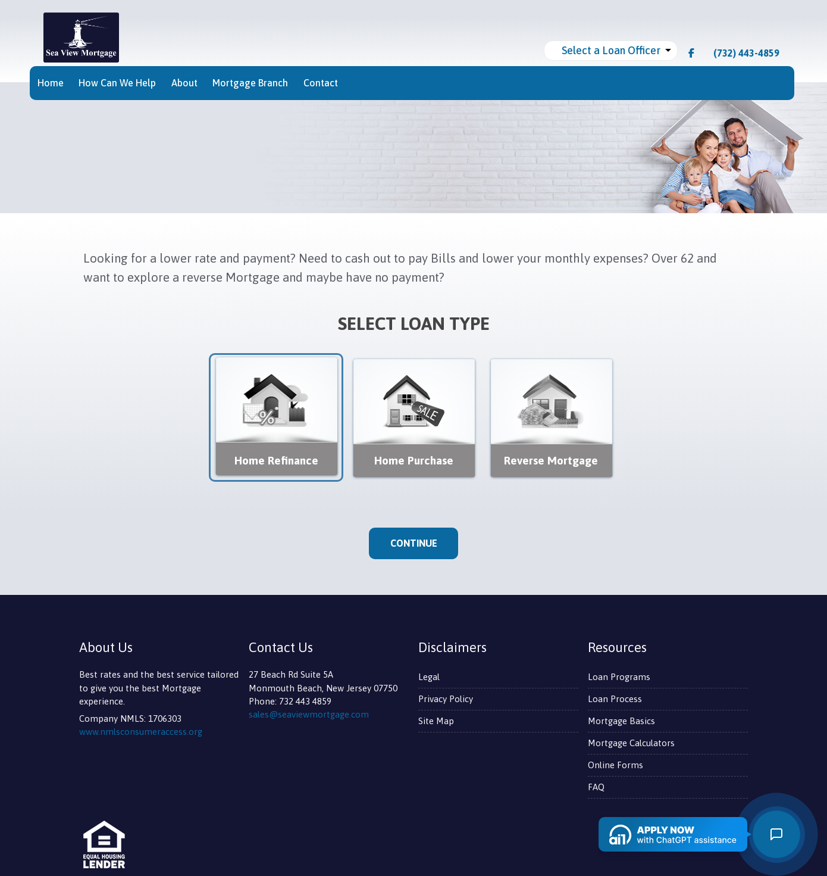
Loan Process (615, 699)
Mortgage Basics (621, 721)
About (184, 82)
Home (50, 82)
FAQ (596, 787)
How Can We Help (117, 82)
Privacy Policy (445, 699)
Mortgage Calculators (631, 743)
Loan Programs (619, 677)
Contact (320, 82)
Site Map (436, 721)
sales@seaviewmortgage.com (309, 714)
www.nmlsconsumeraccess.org (140, 732)
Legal (429, 677)
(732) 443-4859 (740, 53)
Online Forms (615, 765)
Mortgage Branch (250, 82)
